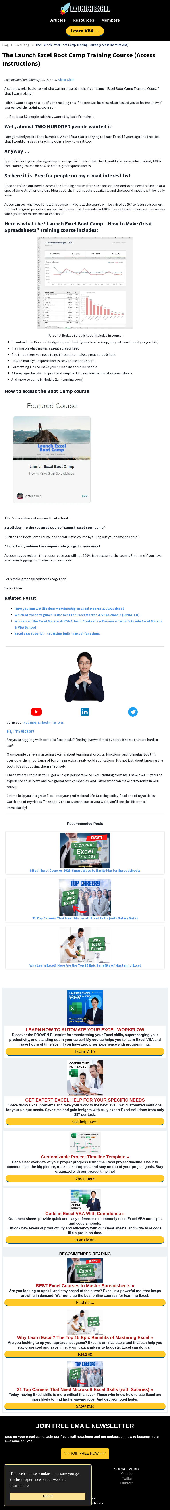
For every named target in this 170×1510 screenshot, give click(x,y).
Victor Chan (66, 80)
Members (110, 20)
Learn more (19, 1485)
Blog (5, 45)
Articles (58, 20)
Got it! (48, 1496)
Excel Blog (22, 45)
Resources (83, 20)
